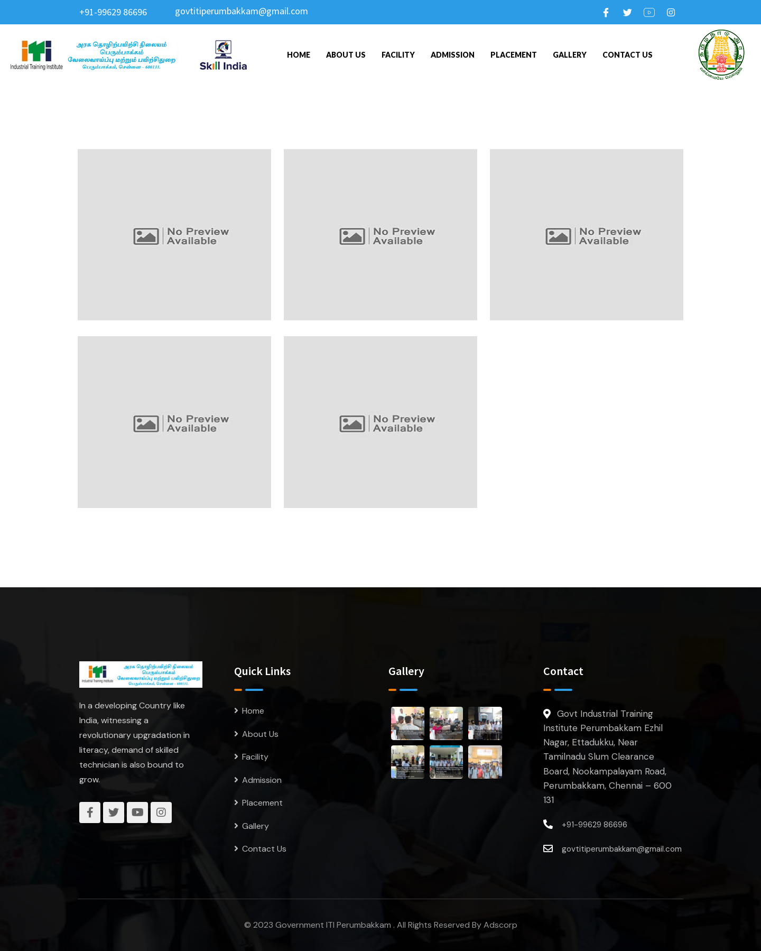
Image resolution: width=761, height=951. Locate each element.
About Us (346, 54)
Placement (513, 54)
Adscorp (500, 924)
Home (298, 54)
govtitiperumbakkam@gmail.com (241, 11)
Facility (398, 54)
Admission (453, 54)
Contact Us (627, 54)
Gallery (570, 54)
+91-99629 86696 (113, 12)
